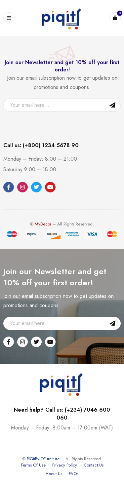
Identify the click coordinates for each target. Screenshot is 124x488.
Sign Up (112, 105)
